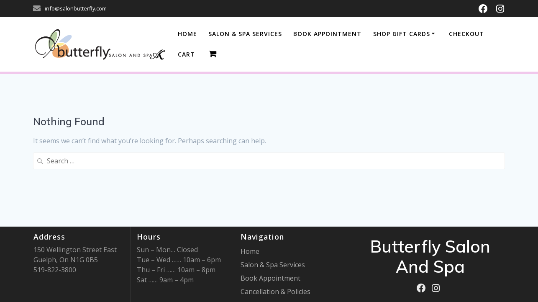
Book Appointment (270, 278)
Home (187, 34)
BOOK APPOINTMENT (327, 34)
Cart (186, 54)
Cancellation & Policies (275, 291)
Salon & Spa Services (273, 264)
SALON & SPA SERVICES (245, 34)
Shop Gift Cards (401, 34)
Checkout (466, 34)
